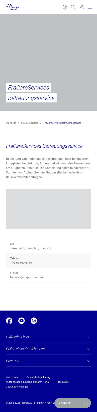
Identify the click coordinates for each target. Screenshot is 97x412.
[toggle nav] (90, 7)
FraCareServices (29, 122)
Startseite (11, 122)
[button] (85, 275)
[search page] (73, 7)
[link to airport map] (64, 7)
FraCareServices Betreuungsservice (62, 122)
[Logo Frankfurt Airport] (11, 7)
